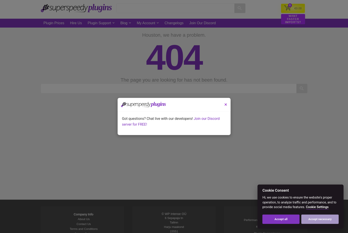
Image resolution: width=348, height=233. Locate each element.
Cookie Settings (317, 207)
